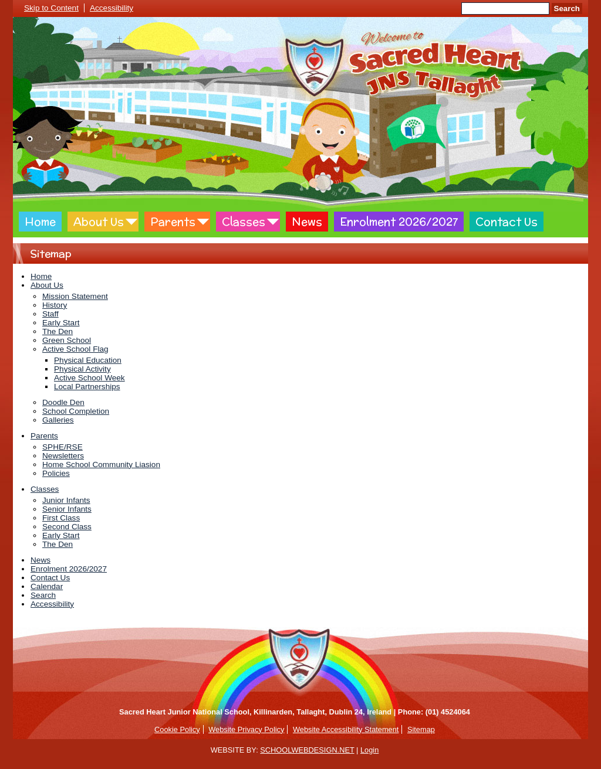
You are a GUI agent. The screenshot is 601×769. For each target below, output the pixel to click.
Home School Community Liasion (101, 464)
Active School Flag (75, 349)
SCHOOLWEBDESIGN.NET (307, 750)
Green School (66, 340)
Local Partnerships (87, 386)
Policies (56, 473)
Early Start (60, 322)
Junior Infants (66, 500)
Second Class (67, 526)
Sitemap (421, 729)
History (54, 305)
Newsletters (63, 455)
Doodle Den (63, 402)
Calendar (47, 586)
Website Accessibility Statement (346, 729)
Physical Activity (82, 369)
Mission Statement (75, 296)
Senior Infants (67, 509)
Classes (243, 221)
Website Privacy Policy (246, 729)
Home (40, 221)
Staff (50, 313)
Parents (172, 221)
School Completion (75, 411)
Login (369, 750)
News (307, 221)
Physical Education (87, 360)
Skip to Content (51, 8)
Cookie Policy (177, 729)
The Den (57, 331)
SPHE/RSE (62, 447)
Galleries (58, 420)
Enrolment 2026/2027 (399, 221)
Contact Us (506, 221)
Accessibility (111, 8)
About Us (98, 221)
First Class (61, 517)
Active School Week (89, 377)
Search (567, 8)
